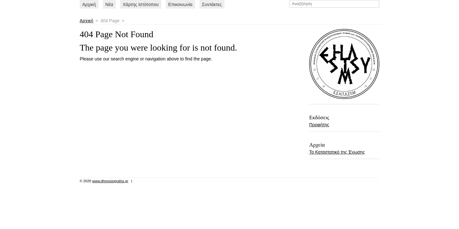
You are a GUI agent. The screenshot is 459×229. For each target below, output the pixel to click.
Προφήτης (319, 124)
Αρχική (89, 4)
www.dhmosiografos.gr (110, 181)
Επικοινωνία (180, 4)
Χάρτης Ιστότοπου (141, 4)
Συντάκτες (212, 4)
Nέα (109, 4)
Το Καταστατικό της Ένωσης (337, 152)
